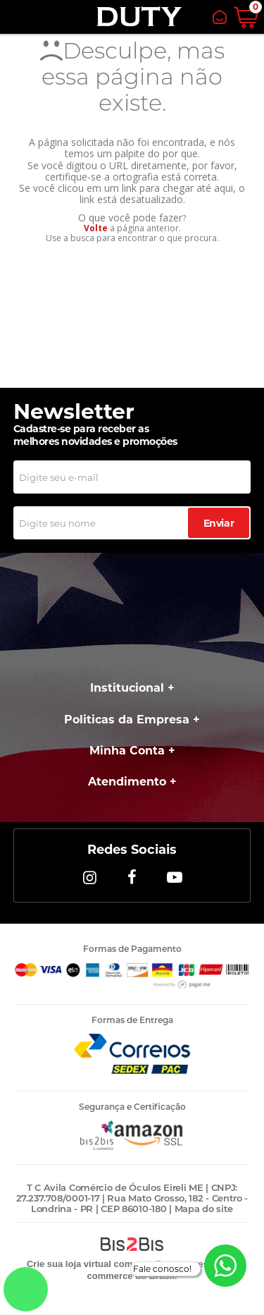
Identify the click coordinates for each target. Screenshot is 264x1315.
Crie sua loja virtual (69, 1264)
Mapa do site (204, 1208)
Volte (96, 228)
